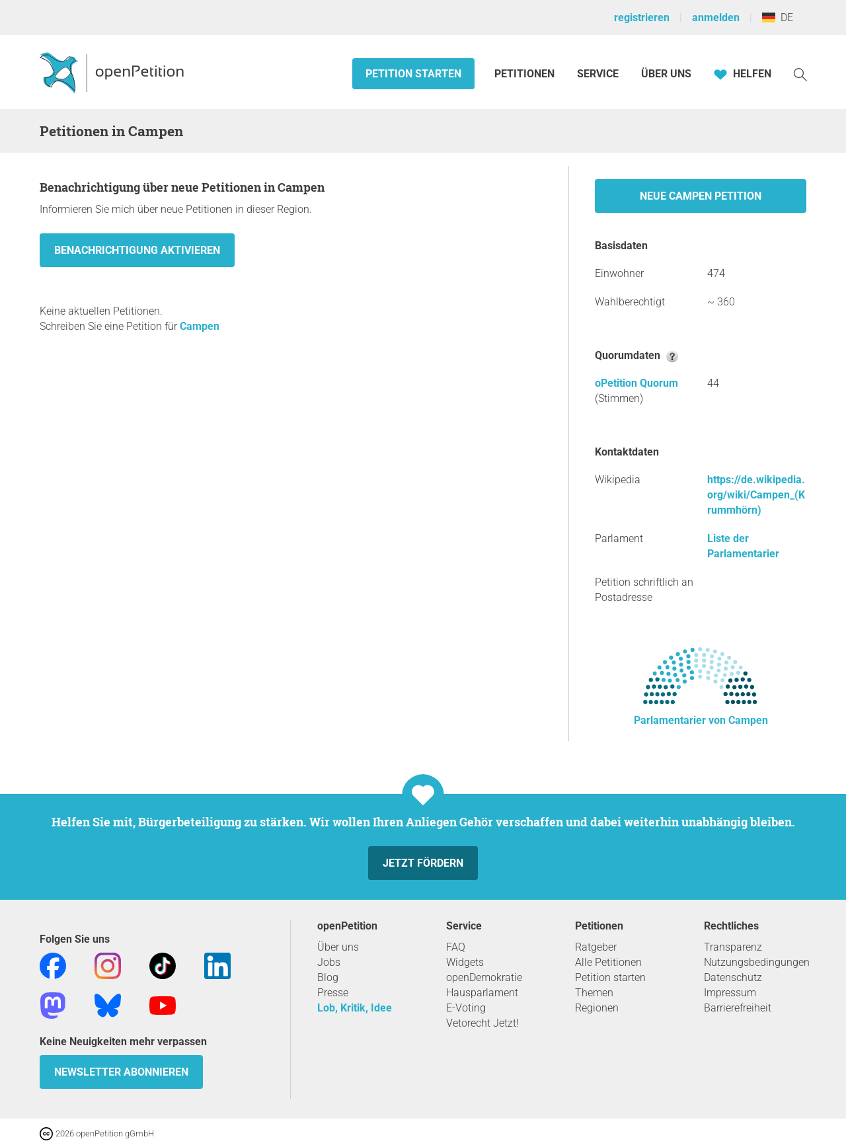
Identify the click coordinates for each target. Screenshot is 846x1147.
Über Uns (666, 73)
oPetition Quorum (636, 383)
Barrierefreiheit (737, 1008)
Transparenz (733, 947)
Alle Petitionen (608, 962)
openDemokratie (484, 977)
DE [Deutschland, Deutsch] (777, 17)
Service (598, 73)
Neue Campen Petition (700, 196)
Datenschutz (733, 977)
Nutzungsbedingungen (757, 962)
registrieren (642, 17)
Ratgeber (596, 947)
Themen (594, 992)
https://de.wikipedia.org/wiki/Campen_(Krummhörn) (756, 494)
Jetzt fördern (423, 863)
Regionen (597, 1008)
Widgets (465, 962)
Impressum (730, 992)
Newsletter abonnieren (121, 1072)
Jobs (328, 962)
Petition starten (413, 73)
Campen (199, 326)
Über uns (338, 947)
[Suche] (800, 73)
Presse (332, 992)
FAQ (455, 947)
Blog (327, 977)
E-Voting (466, 1008)
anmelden (716, 17)
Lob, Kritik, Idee (354, 1008)
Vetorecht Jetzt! (482, 1023)
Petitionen (525, 73)
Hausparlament (482, 992)
